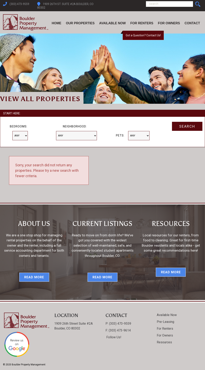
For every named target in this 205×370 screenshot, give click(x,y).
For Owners (169, 23)
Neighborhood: (75, 126)
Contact (192, 23)
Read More (34, 277)
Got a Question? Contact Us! (143, 35)
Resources (164, 342)
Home (56, 23)
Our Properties (80, 23)
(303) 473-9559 (19, 4)
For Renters (141, 23)
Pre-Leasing (165, 322)
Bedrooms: (18, 126)
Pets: (120, 135)
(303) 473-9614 (119, 330)
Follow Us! (113, 337)
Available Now (112, 23)
